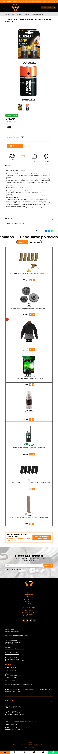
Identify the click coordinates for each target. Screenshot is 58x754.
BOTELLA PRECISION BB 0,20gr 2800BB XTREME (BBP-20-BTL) (29, 413)
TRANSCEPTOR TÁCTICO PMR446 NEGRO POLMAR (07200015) (29, 447)
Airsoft (13, 14)
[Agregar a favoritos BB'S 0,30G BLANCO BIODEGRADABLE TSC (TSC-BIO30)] (33, 384)
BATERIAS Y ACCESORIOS (23, 14)
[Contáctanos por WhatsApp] (53, 752)
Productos (7, 14)
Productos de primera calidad (29, 609)
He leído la (15, 569)
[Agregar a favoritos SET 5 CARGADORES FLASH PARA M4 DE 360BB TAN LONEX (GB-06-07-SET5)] (34, 280)
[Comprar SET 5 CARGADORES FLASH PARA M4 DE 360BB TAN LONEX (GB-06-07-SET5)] (30, 280)
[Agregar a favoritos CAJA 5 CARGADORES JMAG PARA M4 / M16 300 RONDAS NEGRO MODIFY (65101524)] (33, 489)
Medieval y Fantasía (29, 599)
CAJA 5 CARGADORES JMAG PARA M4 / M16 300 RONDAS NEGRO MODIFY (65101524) (29, 482)
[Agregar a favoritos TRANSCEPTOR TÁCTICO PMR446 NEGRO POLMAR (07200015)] (33, 454)
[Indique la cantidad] (22, 137)
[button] (56, 1)
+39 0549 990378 (12, 711)
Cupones (29, 603)
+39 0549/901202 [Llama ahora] (43, 1)
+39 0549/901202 (12, 640)
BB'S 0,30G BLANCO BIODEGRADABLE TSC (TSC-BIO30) (29, 378)
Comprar (15, 146)
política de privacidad (18, 569)
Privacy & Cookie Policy (21, 741)
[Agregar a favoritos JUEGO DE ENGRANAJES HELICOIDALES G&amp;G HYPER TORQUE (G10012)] (33, 314)
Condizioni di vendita (29, 607)
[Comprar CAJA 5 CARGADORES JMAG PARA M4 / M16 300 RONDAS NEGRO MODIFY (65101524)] (30, 489)
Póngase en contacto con (29, 612)
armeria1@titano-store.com (16, 714)
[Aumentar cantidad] (25, 138)
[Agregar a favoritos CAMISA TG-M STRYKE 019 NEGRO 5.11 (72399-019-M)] (33, 349)
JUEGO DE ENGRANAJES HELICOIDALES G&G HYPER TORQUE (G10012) (29, 308)
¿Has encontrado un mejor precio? (24, 119)
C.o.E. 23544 (29, 742)
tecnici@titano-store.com (12, 654)
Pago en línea (29, 610)
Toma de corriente (29, 601)
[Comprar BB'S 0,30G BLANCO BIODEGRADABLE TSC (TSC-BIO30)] (30, 384)
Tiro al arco (29, 598)
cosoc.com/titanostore (22, 660)
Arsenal (29, 596)
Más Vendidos (35, 242)
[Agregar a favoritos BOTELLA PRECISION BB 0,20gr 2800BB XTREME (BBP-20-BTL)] (33, 419)
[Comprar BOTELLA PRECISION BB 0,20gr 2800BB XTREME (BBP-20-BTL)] (30, 419)
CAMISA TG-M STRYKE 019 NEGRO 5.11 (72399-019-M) (29, 343)
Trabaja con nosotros (29, 616)
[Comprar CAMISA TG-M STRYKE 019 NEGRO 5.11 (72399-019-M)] (30, 349)
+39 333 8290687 (16, 642)
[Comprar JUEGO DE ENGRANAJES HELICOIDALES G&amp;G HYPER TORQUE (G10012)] (30, 314)
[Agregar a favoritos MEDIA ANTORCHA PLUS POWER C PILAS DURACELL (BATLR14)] (31, 146)
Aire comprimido (29, 594)
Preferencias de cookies (36, 741)
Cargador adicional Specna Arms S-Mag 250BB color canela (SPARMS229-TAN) (29, 517)
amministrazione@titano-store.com (14, 649)
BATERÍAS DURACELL (37, 14)
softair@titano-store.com (18, 1)
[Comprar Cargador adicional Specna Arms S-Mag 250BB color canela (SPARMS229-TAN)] (30, 524)
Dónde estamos (29, 614)
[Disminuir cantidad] (19, 138)
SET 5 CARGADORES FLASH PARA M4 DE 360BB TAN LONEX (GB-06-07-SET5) (29, 273)
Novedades (22, 242)
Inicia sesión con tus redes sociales (42, 537)
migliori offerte (29, 560)
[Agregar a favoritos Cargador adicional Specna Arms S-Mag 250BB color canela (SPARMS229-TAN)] (33, 524)
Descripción (29, 166)
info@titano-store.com (15, 643)
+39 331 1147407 (16, 713)
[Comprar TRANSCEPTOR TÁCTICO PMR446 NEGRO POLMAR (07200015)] (30, 454)
